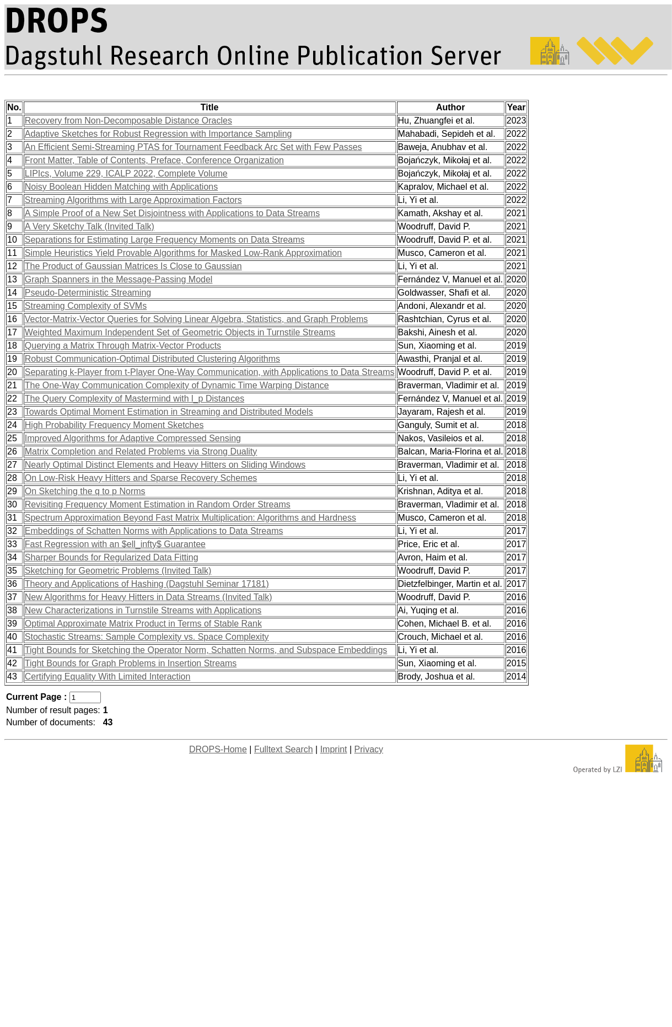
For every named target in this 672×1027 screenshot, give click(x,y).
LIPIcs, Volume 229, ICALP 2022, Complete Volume (126, 173)
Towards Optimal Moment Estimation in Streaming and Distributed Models (169, 411)
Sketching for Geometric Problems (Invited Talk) (118, 570)
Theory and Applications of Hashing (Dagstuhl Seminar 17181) (147, 584)
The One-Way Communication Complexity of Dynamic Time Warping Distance (177, 385)
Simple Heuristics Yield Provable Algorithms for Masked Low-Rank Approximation (183, 253)
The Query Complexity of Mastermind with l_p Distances (134, 398)
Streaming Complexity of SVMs (86, 306)
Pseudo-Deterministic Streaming (88, 292)
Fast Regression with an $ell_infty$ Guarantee (115, 544)
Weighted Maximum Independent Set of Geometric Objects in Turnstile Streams (180, 332)
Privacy (368, 749)
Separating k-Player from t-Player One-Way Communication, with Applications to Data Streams (210, 372)
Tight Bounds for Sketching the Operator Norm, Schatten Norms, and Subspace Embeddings (206, 650)
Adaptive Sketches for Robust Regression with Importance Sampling (158, 133)
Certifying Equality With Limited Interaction (108, 676)
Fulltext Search (283, 749)
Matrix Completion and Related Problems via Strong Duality (141, 451)
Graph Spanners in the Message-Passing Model (119, 279)
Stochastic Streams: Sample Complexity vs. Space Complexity (147, 636)
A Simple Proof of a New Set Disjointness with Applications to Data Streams (172, 213)
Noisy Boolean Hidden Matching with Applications (121, 186)
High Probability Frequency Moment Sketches (114, 425)
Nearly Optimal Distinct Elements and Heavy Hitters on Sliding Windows (165, 464)
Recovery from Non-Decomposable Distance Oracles (128, 120)
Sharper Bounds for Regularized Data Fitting (111, 557)
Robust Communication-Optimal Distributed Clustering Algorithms (152, 358)
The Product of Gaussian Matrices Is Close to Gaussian (133, 266)
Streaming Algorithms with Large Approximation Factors (133, 200)
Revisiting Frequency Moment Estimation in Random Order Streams (158, 504)
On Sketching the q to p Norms (85, 491)
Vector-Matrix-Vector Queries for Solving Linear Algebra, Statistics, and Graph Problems (196, 319)
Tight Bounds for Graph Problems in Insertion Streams (130, 663)
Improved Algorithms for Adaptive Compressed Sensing (133, 438)
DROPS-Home (218, 749)
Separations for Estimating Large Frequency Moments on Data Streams (165, 239)
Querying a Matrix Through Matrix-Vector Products (123, 345)
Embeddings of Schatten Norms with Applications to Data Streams (154, 531)
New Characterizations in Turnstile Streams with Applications (143, 610)
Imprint (333, 749)
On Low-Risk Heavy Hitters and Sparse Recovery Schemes (141, 478)
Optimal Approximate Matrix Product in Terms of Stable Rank (143, 623)
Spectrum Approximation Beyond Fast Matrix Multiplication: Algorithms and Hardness (190, 517)
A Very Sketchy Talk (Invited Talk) (89, 226)
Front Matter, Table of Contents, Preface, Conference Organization (154, 160)
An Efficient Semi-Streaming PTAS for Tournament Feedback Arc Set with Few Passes (193, 147)
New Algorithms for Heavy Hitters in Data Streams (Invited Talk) (148, 597)
